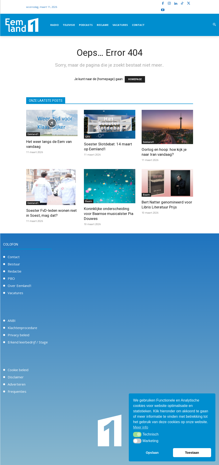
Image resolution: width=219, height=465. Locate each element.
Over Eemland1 (20, 285)
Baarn (88, 201)
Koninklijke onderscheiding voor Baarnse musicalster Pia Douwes (108, 213)
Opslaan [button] (152, 452)
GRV (87, 136)
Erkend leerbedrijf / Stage (28, 342)
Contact (14, 257)
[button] (214, 24)
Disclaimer (16, 377)
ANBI (12, 320)
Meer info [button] (140, 427)
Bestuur (14, 264)
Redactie (14, 271)
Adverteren (16, 384)
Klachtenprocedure (22, 327)
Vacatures (15, 293)
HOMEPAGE (135, 79)
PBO (11, 278)
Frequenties (17, 391)
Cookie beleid (18, 370)
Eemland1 (33, 134)
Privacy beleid (18, 335)
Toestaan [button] (192, 452)
